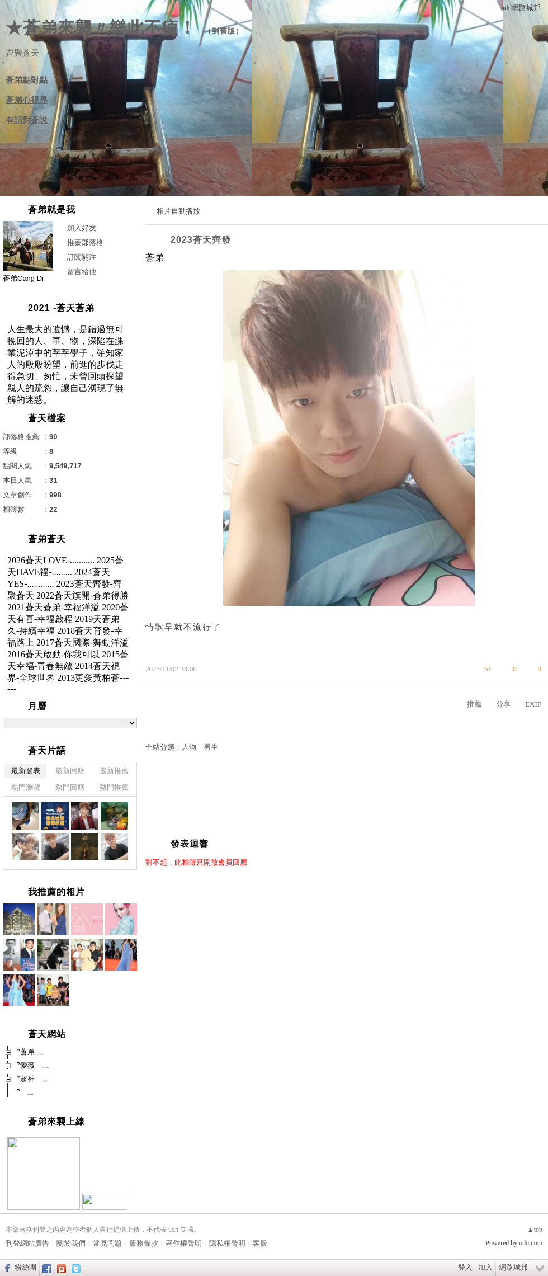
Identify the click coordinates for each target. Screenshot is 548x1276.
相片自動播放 (178, 211)
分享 (503, 704)
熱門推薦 (114, 787)
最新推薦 (114, 770)
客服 (260, 1243)
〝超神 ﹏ (31, 1079)
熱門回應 (69, 787)
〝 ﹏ (24, 1092)
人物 (189, 747)
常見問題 (107, 1243)
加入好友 (81, 228)
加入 (485, 1267)
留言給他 (81, 271)
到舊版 (223, 31)
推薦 (474, 704)
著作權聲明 (184, 1243)
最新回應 (69, 770)
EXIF (533, 704)
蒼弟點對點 (27, 80)
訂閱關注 (81, 257)
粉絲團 (25, 1267)
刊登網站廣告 (27, 1243)
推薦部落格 (85, 242)
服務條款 (143, 1243)
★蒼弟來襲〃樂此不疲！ (101, 27)
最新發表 (25, 770)
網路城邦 (513, 1267)
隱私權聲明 (227, 1243)
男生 (211, 747)
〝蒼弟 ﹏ (28, 1052)
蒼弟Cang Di (23, 278)
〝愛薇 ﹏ (31, 1065)
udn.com (530, 1243)
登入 (465, 1267)
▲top (534, 1229)
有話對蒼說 (27, 120)
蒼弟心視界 (27, 100)
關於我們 (71, 1243)
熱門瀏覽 (25, 787)
